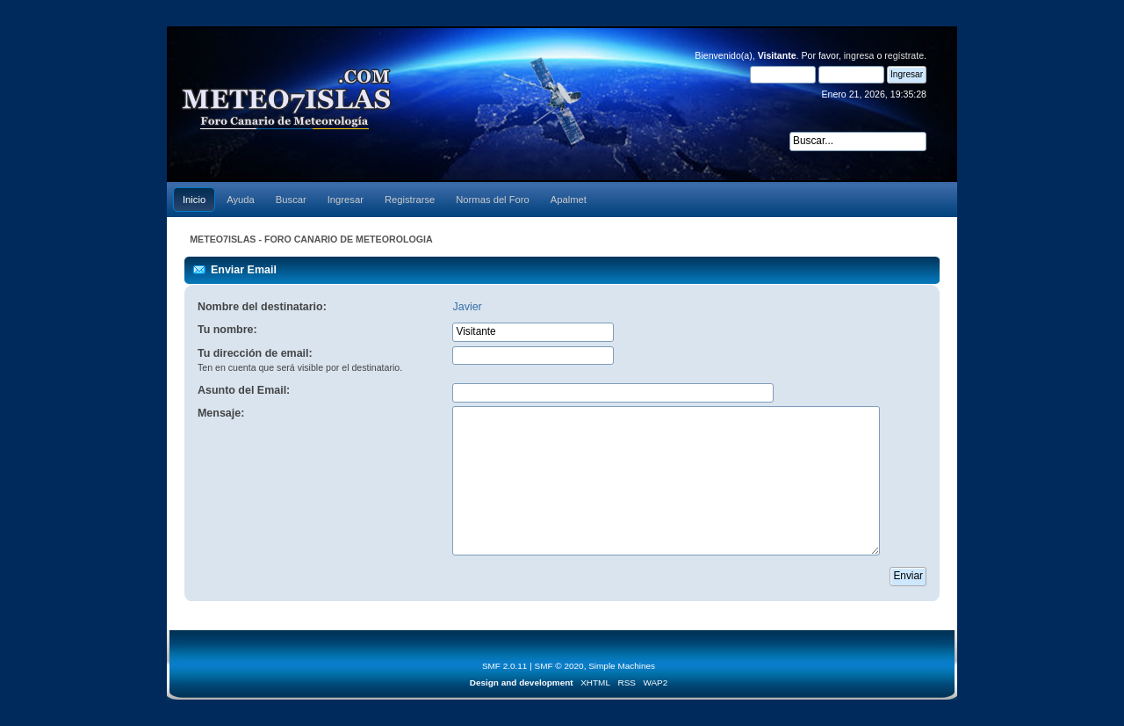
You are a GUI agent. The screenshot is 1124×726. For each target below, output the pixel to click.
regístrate (904, 55)
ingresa (859, 55)
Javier (466, 307)
